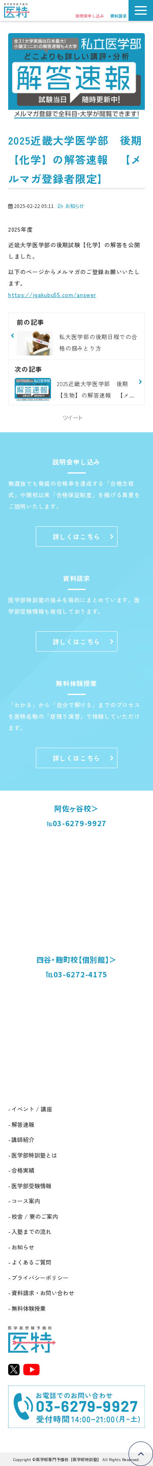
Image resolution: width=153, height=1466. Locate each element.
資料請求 (118, 16)
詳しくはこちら (77, 536)
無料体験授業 (28, 1308)
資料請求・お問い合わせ (42, 1293)
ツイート (72, 417)
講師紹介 (22, 1139)
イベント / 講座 (31, 1109)
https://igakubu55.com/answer (52, 295)
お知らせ (74, 205)
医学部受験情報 (31, 1186)
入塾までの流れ (31, 1231)
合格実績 (22, 1170)
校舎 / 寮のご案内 (34, 1216)
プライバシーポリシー (40, 1278)
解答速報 (22, 1124)
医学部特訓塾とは (34, 1155)
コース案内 (25, 1201)
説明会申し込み (89, 16)
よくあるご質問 (31, 1262)
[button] (141, 10)
